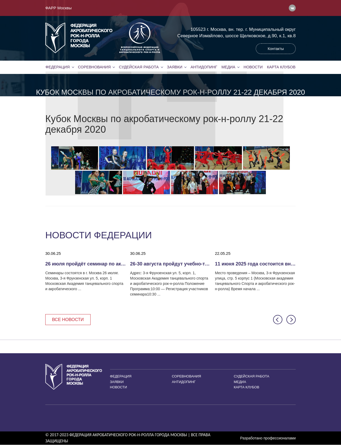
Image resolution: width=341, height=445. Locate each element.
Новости (253, 67)
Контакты (276, 49)
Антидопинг (203, 67)
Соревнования (94, 67)
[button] (277, 320)
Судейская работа (139, 67)
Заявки (174, 67)
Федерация (58, 67)
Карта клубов (281, 67)
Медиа (228, 67)
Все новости (68, 319)
